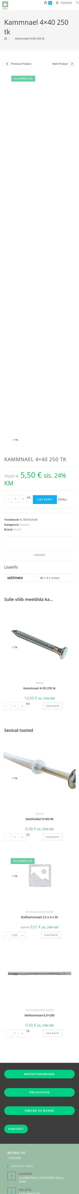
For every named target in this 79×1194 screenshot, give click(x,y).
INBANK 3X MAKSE (39, 1046)
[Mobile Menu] (63, 3)
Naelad (24, 460)
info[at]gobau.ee (32, 1141)
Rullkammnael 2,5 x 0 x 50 (39, 852)
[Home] (5, 38)
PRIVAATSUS (39, 1027)
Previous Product (21, 64)
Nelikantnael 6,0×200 (40, 951)
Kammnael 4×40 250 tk (29, 38)
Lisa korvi (45, 435)
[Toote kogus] (15, 434)
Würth (18, 465)
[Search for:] (76, 3)
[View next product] (72, 64)
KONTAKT (16, 1064)
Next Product (60, 64)
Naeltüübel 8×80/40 (39, 754)
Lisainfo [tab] (39, 490)
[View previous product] (7, 64)
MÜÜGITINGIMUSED (39, 1009)
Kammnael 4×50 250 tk (39, 623)
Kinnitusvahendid (35, 847)
